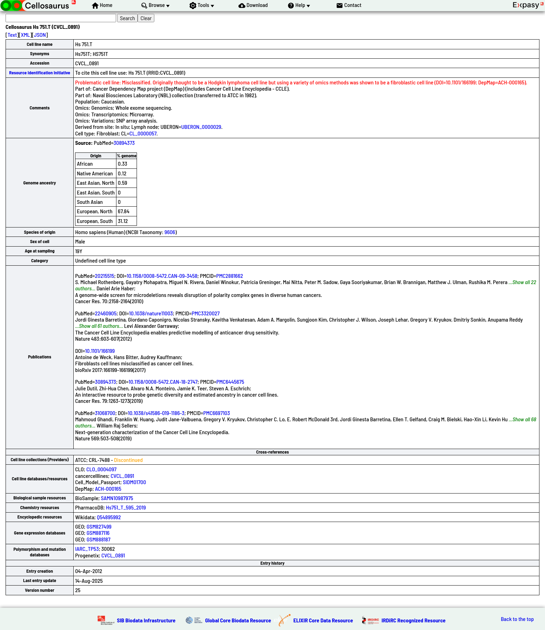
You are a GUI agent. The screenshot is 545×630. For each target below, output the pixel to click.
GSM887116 (98, 532)
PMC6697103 (216, 412)
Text (12, 34)
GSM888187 (99, 539)
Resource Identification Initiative (39, 72)
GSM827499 (99, 526)
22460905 (105, 313)
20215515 (104, 275)
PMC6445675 (230, 381)
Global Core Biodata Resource (238, 620)
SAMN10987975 (117, 498)
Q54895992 (109, 517)
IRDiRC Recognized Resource (414, 620)
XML (25, 34)
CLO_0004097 (101, 469)
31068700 (105, 412)
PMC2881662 (229, 275)
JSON (40, 34)
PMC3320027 (206, 313)
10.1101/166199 (100, 350)
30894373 (124, 142)
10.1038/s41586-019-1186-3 (156, 412)
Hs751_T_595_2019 (126, 507)
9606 (169, 232)
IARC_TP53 (87, 548)
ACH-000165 (108, 488)
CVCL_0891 (122, 475)
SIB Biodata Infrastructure (146, 620)
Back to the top (517, 619)
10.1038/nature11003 (151, 313)
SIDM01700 (134, 482)
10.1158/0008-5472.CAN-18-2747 (163, 381)
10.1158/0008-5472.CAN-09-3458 (162, 275)
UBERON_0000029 (201, 126)
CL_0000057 (142, 133)
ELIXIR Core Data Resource (323, 620)
